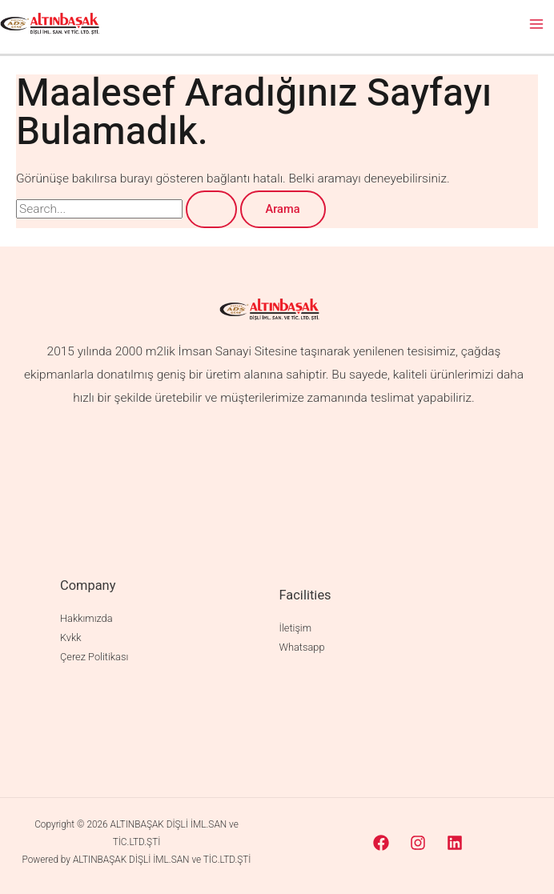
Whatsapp (302, 647)
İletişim (295, 628)
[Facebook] (381, 843)
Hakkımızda (86, 618)
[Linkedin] (455, 843)
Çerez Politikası (94, 657)
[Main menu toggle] (537, 23)
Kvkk (70, 637)
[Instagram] (418, 843)
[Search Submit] (211, 209)
